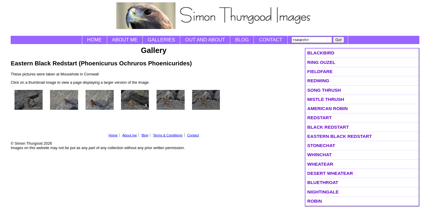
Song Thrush (324, 90)
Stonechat (321, 145)
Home (94, 40)
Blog (242, 40)
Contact (270, 40)
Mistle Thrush (325, 99)
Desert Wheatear (330, 173)
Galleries (161, 40)
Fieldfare (319, 71)
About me (125, 40)
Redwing (318, 80)
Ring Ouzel (321, 62)
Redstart (319, 117)
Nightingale (323, 191)
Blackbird (320, 52)
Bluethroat (322, 182)
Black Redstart (328, 127)
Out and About (205, 40)
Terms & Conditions (168, 135)
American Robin (327, 108)
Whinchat (319, 154)
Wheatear (320, 164)
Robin (314, 201)
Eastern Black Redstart (339, 136)
